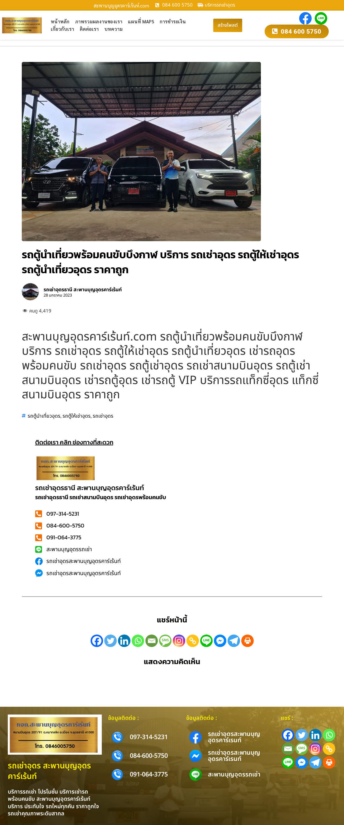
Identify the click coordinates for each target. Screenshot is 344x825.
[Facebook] (97, 641)
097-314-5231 (149, 737)
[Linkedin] (124, 641)
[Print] (247, 641)
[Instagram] (179, 641)
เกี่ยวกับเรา (62, 29)
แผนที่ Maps (141, 21)
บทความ (113, 29)
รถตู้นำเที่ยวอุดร (44, 416)
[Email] (151, 641)
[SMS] (165, 641)
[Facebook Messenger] (220, 641)
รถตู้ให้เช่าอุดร (77, 416)
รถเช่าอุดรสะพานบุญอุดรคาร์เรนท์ (234, 737)
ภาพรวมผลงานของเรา (98, 21)
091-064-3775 (149, 774)
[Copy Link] (192, 641)
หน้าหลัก (60, 21)
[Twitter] (110, 641)
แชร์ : (287, 718)
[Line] (206, 641)
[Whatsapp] (138, 641)
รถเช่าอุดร (103, 416)
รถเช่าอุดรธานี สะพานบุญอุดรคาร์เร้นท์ (89, 488)
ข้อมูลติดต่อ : (123, 718)
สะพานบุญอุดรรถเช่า (234, 774)
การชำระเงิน (173, 21)
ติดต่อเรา (89, 29)
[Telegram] (234, 641)
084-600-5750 (149, 756)
